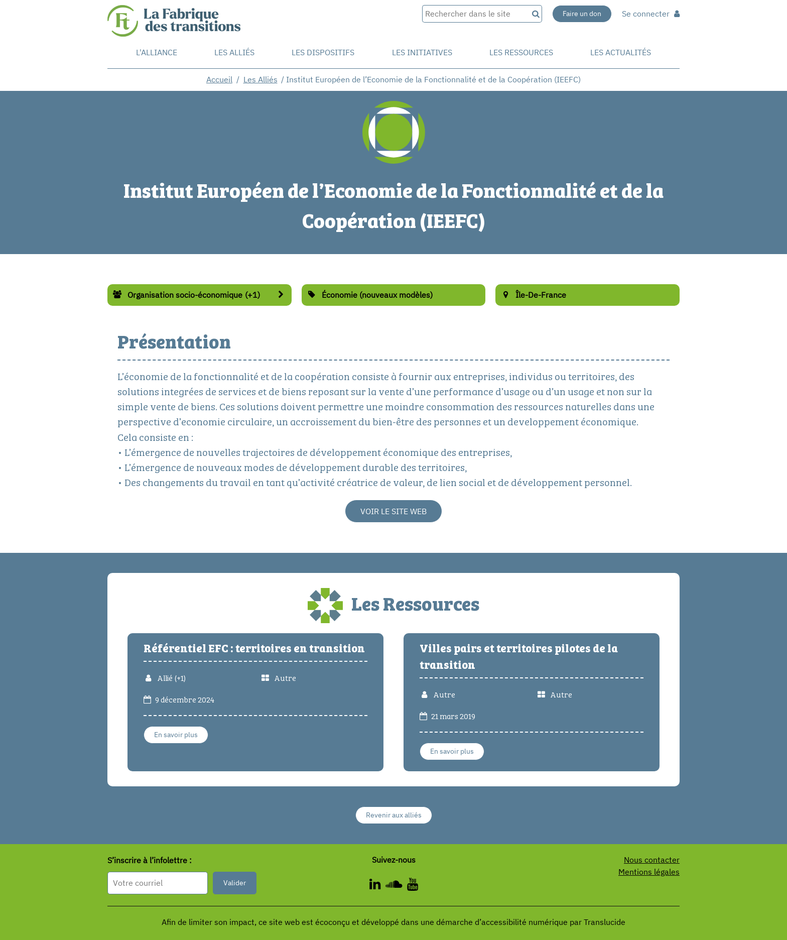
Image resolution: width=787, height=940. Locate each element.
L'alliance (156, 52)
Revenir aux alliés (394, 814)
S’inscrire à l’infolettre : (149, 861)
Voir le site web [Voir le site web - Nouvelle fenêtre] (393, 511)
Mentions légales (649, 872)
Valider (234, 882)
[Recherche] (535, 14)
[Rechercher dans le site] (475, 14)
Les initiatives (422, 52)
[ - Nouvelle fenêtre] (396, 886)
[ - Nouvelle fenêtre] (377, 886)
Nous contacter (652, 860)
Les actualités (620, 52)
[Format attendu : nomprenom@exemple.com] (157, 883)
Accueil (219, 79)
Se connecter (651, 14)
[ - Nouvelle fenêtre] (412, 886)
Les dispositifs (323, 52)
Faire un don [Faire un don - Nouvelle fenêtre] (582, 13)
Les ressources (521, 52)
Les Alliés (234, 52)
